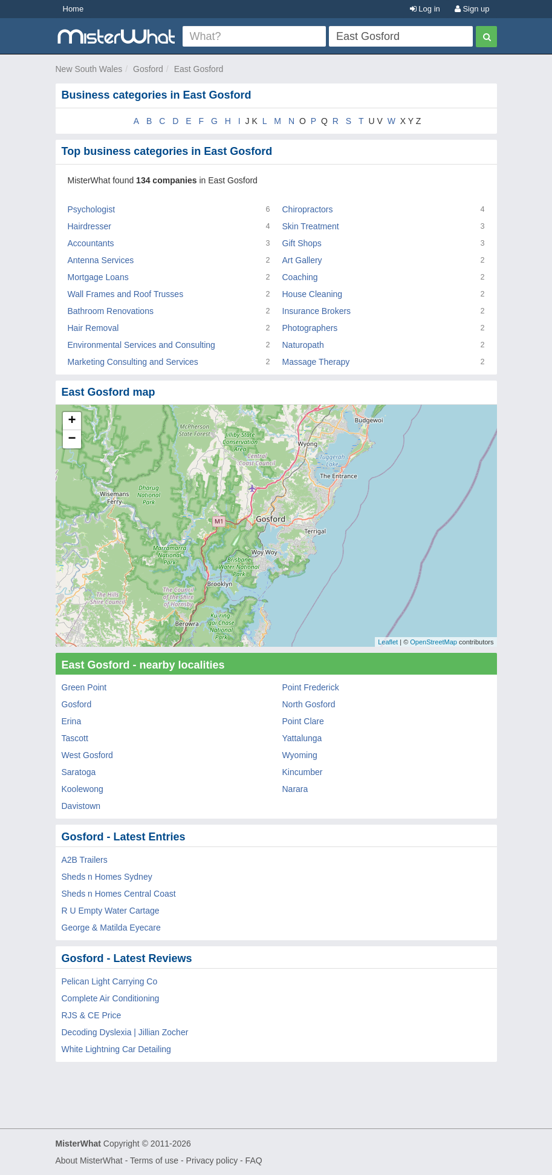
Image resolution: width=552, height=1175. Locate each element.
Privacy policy (212, 1160)
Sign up (472, 8)
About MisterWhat (89, 1160)
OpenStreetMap (433, 642)
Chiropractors (307, 209)
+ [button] (72, 421)
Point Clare (303, 721)
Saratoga (79, 772)
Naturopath (303, 345)
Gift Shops (302, 243)
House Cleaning (312, 294)
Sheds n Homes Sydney (107, 877)
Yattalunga (302, 738)
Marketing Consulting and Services (133, 362)
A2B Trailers (85, 860)
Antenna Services (101, 260)
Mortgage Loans (98, 277)
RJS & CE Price (92, 1015)
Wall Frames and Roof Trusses (126, 294)
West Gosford (87, 755)
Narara (295, 789)
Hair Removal (93, 328)
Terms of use (154, 1160)
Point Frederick (310, 687)
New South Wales (89, 69)
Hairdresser (89, 226)
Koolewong (82, 789)
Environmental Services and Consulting (141, 345)
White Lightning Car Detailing (116, 1049)
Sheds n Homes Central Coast (119, 893)
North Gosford (309, 704)
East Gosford (199, 69)
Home (73, 8)
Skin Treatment (310, 226)
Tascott (75, 738)
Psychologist (91, 209)
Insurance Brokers (316, 311)
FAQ (253, 1160)
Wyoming (299, 755)
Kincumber (302, 772)
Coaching (300, 277)
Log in (425, 8)
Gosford (148, 69)
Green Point (84, 687)
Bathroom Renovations (111, 311)
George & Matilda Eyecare (111, 927)
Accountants (91, 243)
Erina (72, 721)
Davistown (81, 806)
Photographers (310, 328)
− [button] (72, 439)
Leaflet (388, 642)
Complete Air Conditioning (111, 998)
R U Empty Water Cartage (111, 910)
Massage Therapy (316, 362)
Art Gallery (302, 260)
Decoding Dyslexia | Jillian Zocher (125, 1032)
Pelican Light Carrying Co (110, 981)
